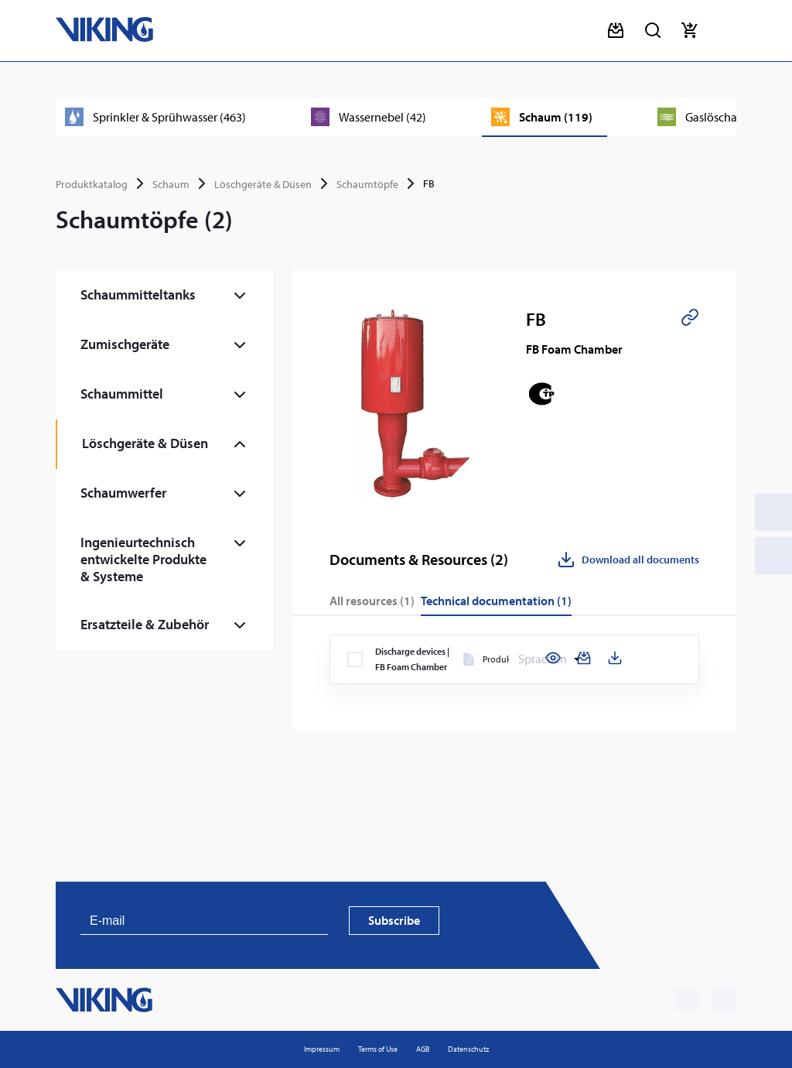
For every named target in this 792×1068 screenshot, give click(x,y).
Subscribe (394, 920)
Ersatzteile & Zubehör (144, 624)
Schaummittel (121, 393)
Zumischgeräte (124, 344)
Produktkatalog (92, 184)
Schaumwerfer (123, 492)
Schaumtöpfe (367, 184)
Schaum (170, 184)
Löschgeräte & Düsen (263, 184)
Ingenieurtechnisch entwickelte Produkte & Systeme (143, 559)
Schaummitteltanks (138, 294)
